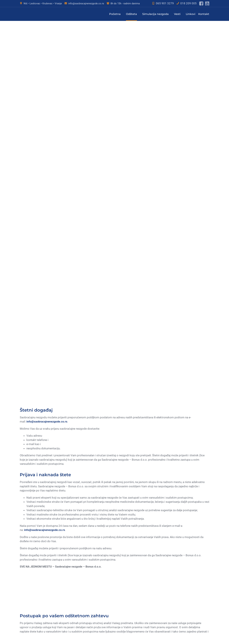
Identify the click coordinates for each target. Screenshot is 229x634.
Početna (115, 14)
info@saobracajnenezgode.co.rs (86, 3)
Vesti (177, 14)
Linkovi (190, 14)
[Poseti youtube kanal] (207, 3)
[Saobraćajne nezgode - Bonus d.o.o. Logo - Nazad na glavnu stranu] (36, 14)
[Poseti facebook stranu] (201, 3)
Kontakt (203, 14)
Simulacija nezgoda (155, 14)
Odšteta (131, 14)
